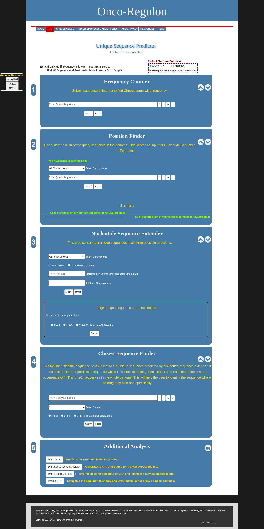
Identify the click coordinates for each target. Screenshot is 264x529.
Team (161, 29)
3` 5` (70, 325)
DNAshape (54, 459)
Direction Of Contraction (99, 416)
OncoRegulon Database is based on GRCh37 (172, 70)
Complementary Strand (82, 265)
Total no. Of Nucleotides (98, 283)
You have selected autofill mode (67, 160)
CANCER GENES (65, 29)
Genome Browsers (11, 75)
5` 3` (57, 325)
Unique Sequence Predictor (126, 46)
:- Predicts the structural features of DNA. (90, 459)
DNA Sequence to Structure (64, 466)
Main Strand (57, 265)
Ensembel (12, 79)
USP (50, 29)
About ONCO (129, 29)
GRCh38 (180, 66)
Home (40, 29)
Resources (147, 29)
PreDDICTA (54, 480)
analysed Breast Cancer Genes (98, 29)
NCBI (12, 88)
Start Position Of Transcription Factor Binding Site (112, 274)
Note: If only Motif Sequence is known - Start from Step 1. (75, 66)
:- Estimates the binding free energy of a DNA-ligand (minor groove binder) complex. (119, 480)
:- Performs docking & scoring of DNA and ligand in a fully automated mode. (124, 473)
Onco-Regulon (132, 11)
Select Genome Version (164, 61)
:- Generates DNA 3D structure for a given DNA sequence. (120, 466)
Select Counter (93, 407)
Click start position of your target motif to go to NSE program (87, 212)
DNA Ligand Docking (60, 473)
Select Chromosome (96, 168)
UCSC (12, 83)
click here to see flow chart (126, 52)
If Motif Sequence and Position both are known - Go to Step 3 (81, 70)
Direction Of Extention (101, 325)
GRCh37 (157, 66)
